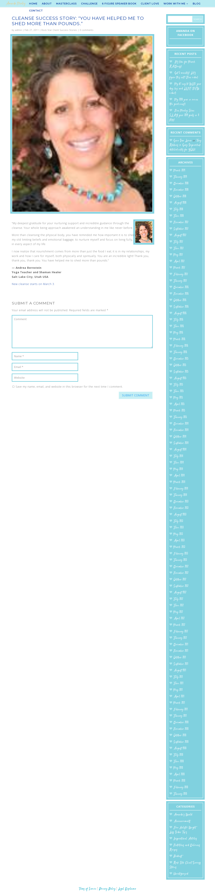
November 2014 (181, 430)
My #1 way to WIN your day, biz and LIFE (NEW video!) (185, 88)
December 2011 (180, 644)
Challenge (89, 4)
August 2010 (179, 748)
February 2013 (180, 553)
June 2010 (178, 761)
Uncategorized (180, 874)
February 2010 (180, 787)
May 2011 (178, 690)
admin (18, 30)
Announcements (181, 821)
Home (33, 4)
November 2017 (180, 222)
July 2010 (178, 755)
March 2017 (179, 268)
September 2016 (181, 307)
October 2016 (179, 300)
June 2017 (178, 248)
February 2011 (180, 709)
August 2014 (179, 450)
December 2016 (181, 287)
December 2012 (180, 566)
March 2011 (179, 703)
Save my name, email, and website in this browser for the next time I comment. (69, 386)
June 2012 (178, 605)
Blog (197, 4)
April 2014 (179, 475)
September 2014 (181, 443)
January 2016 (180, 352)
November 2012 (180, 573)
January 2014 (180, 495)
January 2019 (180, 177)
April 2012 (179, 618)
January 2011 (180, 716)
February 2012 (180, 631)
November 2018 (180, 190)
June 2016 (178, 326)
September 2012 (180, 586)
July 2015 (178, 385)
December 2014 (181, 424)
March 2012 (179, 625)
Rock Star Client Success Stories (59, 30)
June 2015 (178, 391)
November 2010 (181, 729)
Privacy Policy (107, 889)
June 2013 (178, 527)
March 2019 (179, 170)
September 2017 (180, 229)
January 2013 (180, 560)
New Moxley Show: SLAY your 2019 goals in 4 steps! (184, 115)
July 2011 (178, 677)
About (47, 4)
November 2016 (181, 294)
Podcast (177, 856)
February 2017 (180, 274)
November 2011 (180, 651)
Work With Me (174, 4)
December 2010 (181, 722)
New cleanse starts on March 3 (33, 284)
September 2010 (181, 742)
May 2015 (178, 398)
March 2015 (179, 410)
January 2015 (180, 417)
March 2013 (179, 547)
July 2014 (178, 456)
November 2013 (180, 508)
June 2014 (178, 462)
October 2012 (179, 579)
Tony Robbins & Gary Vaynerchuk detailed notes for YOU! (185, 145)
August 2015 (179, 378)
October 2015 (179, 365)
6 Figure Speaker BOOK (119, 4)
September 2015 (180, 372)
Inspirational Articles (185, 838)
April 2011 (178, 696)
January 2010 (180, 794)
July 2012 (178, 599)
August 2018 (179, 203)
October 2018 (179, 196)
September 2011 (180, 664)
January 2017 (180, 281)
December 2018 (180, 183)
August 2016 (179, 313)
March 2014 (179, 482)
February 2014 (180, 489)
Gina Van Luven (182, 140)
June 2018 (178, 216)
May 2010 (178, 768)
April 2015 (179, 404)
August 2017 (179, 235)
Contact (36, 11)
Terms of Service (87, 889)
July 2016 (178, 320)
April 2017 (179, 261)
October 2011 (179, 657)
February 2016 (180, 346)
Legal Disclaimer (127, 889)
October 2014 (179, 437)
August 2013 (179, 514)
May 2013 (178, 534)
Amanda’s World (182, 814)
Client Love (150, 4)
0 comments (86, 30)
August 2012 (179, 592)
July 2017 (178, 242)
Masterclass (66, 4)
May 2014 (178, 469)
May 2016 (178, 333)
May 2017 (178, 255)
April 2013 (179, 540)
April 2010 (179, 774)
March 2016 (179, 339)
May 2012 (178, 612)
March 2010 (179, 781)
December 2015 (180, 359)
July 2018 (178, 209)
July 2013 (178, 521)
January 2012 (180, 638)
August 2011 (179, 670)
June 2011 (178, 683)
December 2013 (180, 502)
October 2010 (179, 735)
